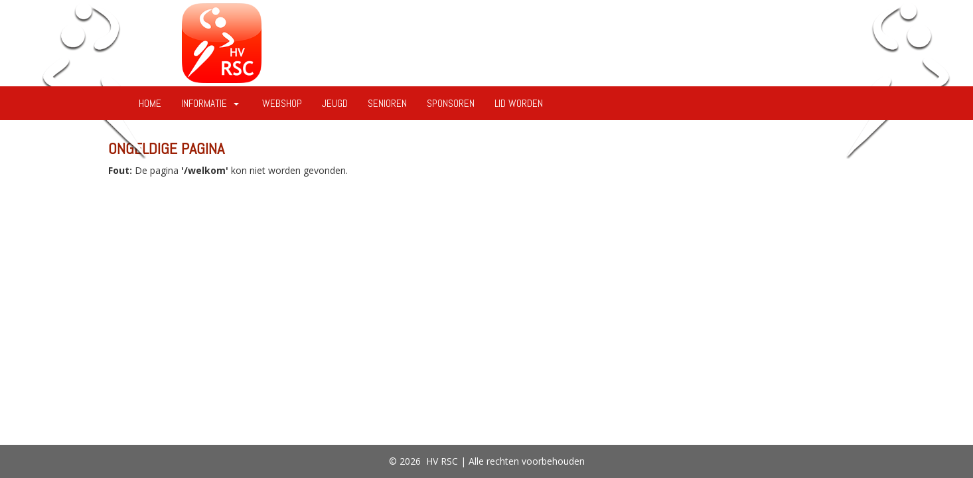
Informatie (211, 103)
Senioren (387, 103)
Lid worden (518, 103)
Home (150, 103)
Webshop (282, 103)
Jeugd (335, 103)
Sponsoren (451, 103)
